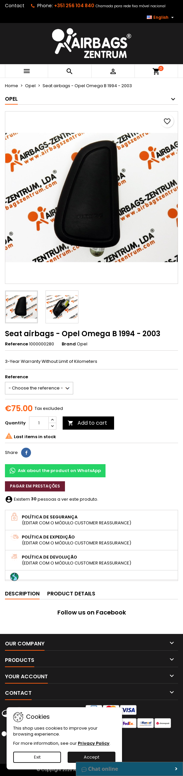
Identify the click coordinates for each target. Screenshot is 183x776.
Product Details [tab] (71, 593)
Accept (91, 757)
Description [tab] (22, 593)
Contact (14, 5)
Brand (69, 344)
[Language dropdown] (161, 17)
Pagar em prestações (35, 486)
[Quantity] (39, 423)
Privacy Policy (93, 743)
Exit (37, 757)
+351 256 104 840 (74, 5)
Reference (16, 344)
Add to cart (87, 423)
